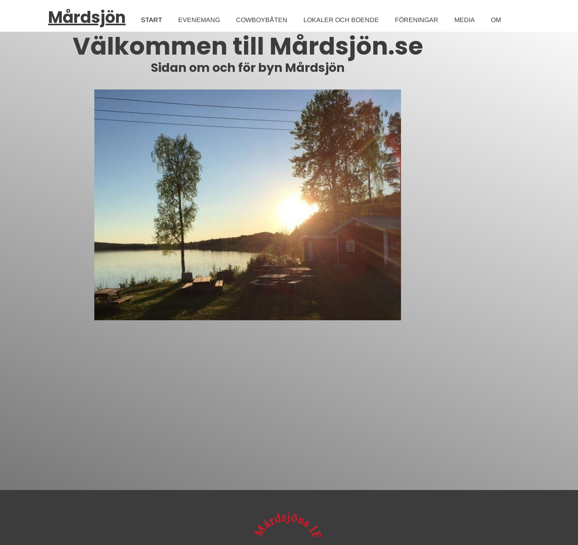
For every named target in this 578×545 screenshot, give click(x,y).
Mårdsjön (87, 17)
